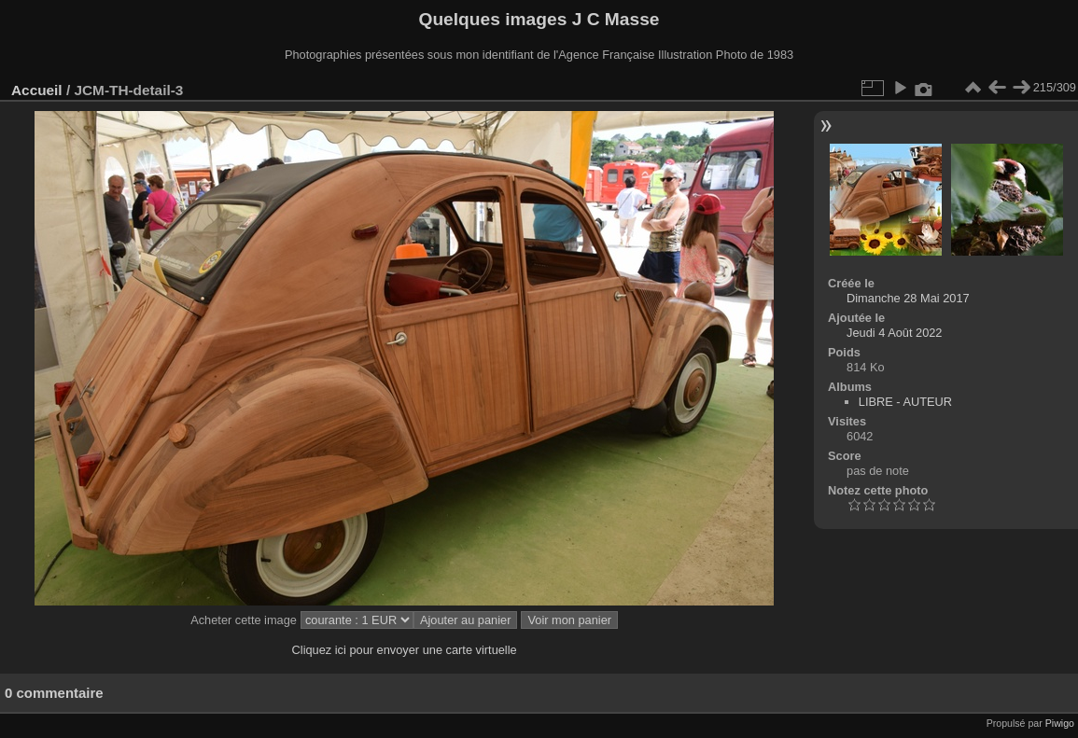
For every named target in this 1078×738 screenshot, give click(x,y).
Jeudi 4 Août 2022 (894, 333)
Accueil (37, 90)
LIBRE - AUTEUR (905, 402)
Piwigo (1059, 723)
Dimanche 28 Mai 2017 (908, 298)
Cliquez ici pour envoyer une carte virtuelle (404, 650)
